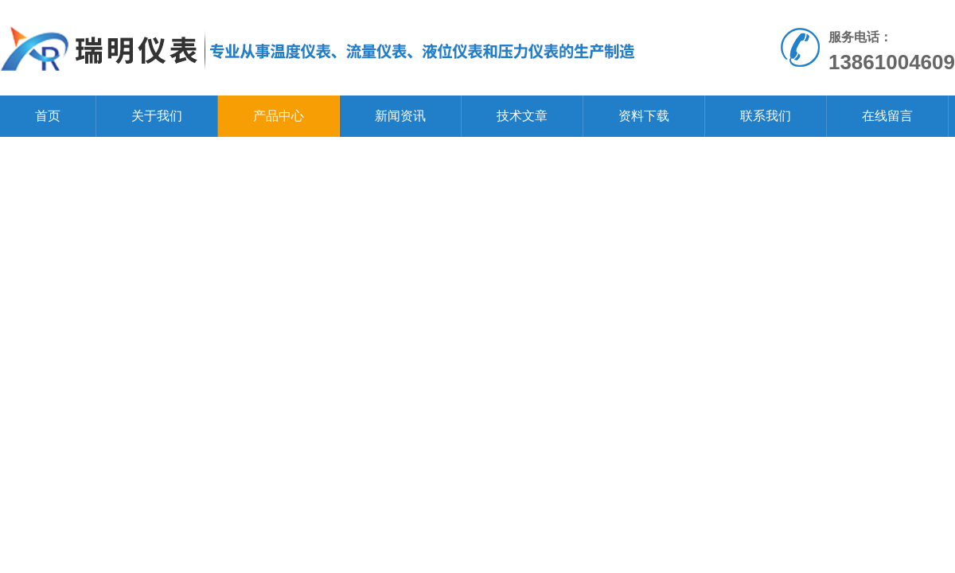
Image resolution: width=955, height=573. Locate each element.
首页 (47, 116)
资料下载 (643, 116)
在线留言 (887, 116)
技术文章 (522, 116)
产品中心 (278, 116)
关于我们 (156, 116)
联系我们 (765, 116)
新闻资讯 (400, 116)
